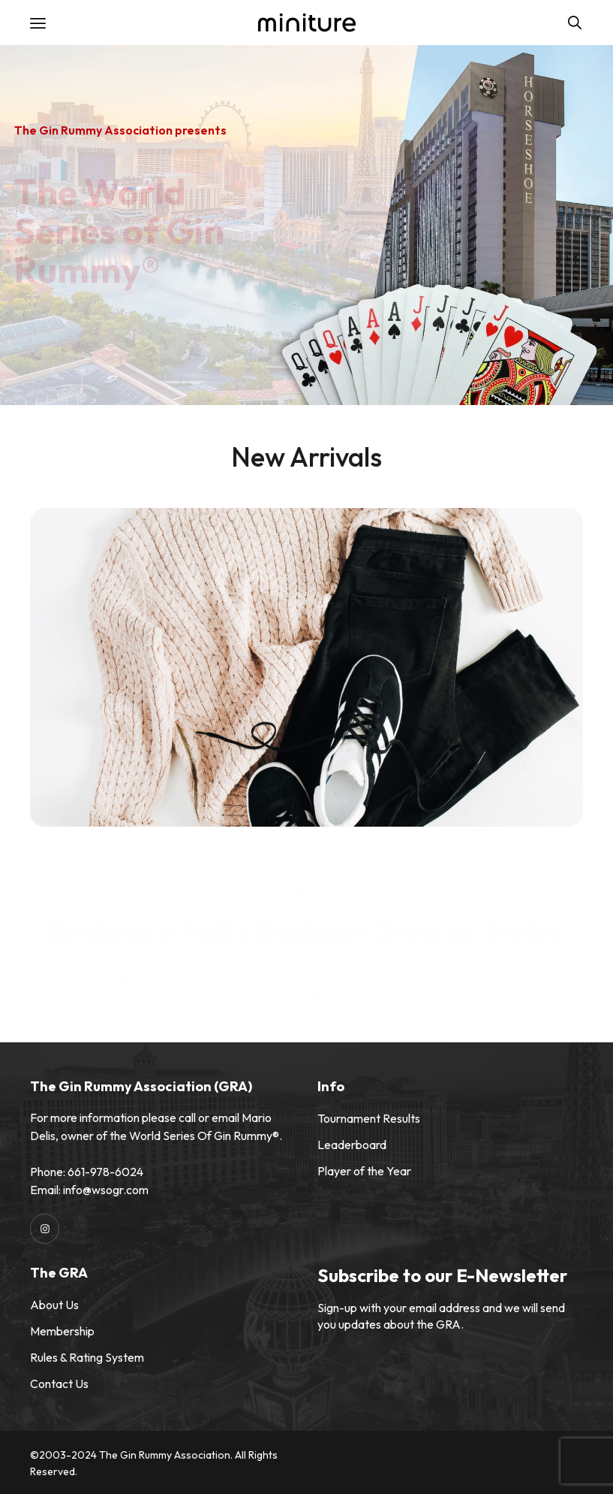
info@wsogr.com (106, 1189)
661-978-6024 (105, 1171)
